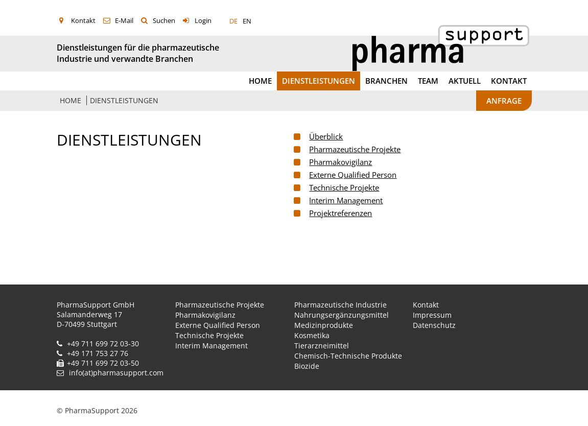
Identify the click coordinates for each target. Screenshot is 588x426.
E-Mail (124, 20)
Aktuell (465, 81)
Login (203, 20)
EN (247, 21)
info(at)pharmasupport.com (116, 372)
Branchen (386, 81)
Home (260, 81)
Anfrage (504, 101)
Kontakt (83, 20)
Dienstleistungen (318, 81)
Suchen (164, 20)
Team (428, 81)
